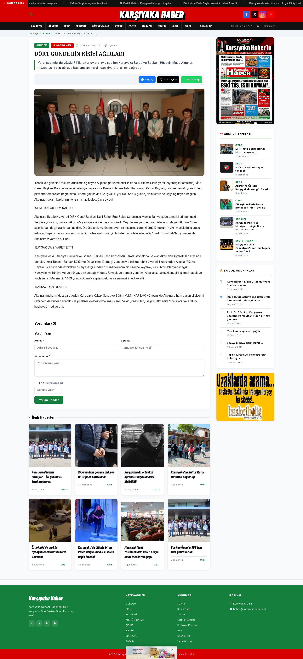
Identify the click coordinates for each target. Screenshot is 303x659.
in (47, 623)
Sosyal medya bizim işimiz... (245, 342)
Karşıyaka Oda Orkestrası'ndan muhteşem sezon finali (252, 248)
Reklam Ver (184, 608)
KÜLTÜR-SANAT (100, 26)
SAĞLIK (162, 26)
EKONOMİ (81, 26)
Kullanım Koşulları (187, 625)
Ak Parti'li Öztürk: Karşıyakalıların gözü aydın (149, 3)
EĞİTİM (132, 26)
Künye (181, 603)
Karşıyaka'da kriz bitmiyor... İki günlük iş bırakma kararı (249, 226)
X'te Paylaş (168, 79)
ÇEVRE (119, 26)
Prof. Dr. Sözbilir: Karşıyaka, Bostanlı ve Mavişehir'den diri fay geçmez (248, 316)
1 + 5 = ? (49, 382)
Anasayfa (37, 26)
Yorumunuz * (42, 356)
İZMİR (175, 26)
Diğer (189, 26)
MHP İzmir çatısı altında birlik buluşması (38, 3)
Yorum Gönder (49, 400)
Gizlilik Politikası (186, 619)
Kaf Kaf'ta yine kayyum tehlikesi (92, 3)
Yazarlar (206, 26)
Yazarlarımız (184, 641)
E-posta (125, 340)
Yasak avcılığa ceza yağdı (243, 331)
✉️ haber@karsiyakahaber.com (248, 608)
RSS (179, 630)
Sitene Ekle (184, 635)
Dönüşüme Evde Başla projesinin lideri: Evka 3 (214, 3)
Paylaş (147, 79)
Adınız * (39, 340)
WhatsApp (191, 79)
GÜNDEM (53, 26)
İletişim (181, 614)
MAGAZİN (147, 26)
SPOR (67, 26)
